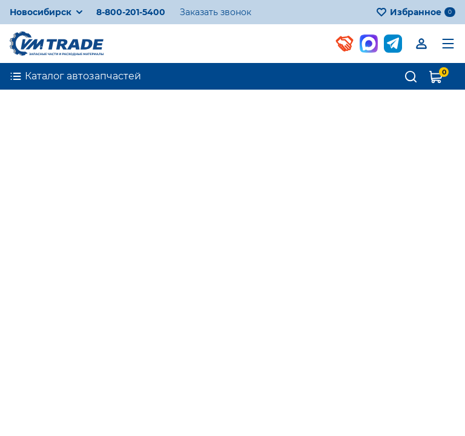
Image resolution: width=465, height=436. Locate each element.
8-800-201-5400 (130, 12)
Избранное (415, 12)
